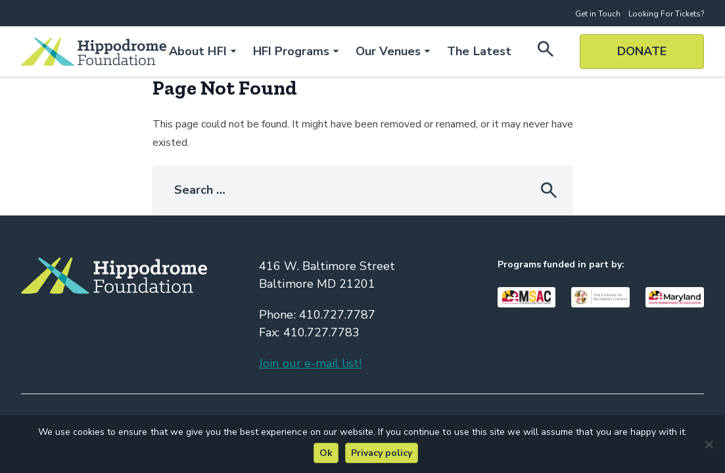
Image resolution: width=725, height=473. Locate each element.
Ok (326, 453)
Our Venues (388, 51)
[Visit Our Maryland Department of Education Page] (674, 297)
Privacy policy (381, 453)
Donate (642, 51)
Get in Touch (597, 14)
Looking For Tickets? (666, 14)
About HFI (197, 51)
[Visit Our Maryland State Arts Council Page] (527, 297)
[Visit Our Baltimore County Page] (600, 297)
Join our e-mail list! (310, 363)
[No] (708, 444)
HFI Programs (291, 51)
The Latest (479, 51)
